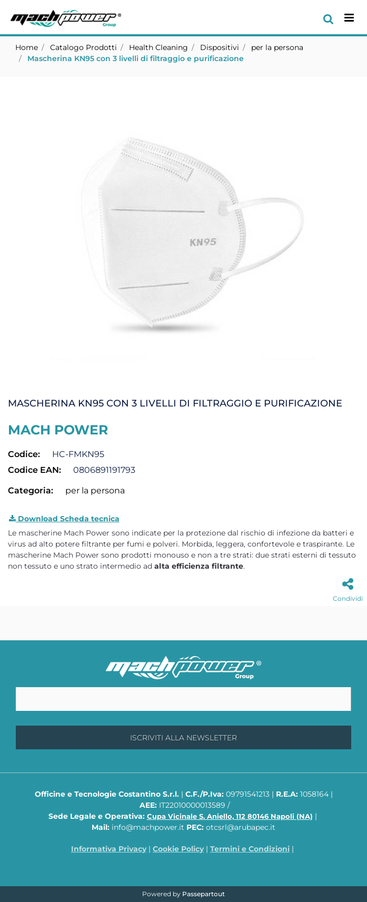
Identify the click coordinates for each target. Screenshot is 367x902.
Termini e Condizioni (250, 849)
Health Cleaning (158, 47)
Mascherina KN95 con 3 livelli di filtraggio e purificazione (135, 58)
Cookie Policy (178, 849)
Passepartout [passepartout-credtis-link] (203, 894)
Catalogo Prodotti (83, 47)
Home (26, 47)
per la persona (277, 47)
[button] (184, 234)
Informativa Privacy (108, 849)
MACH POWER (58, 430)
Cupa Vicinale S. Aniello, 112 (230, 816)
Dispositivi (219, 47)
